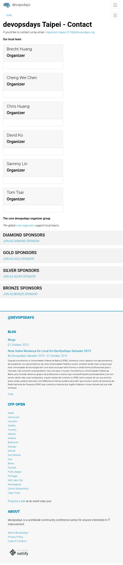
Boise (11, 463)
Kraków (12, 438)
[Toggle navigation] (115, 5)
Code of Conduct (17, 541)
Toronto (12, 429)
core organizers (25, 225)
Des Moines (14, 454)
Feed (10, 394)
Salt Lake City (15, 480)
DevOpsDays (16, 5)
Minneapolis (14, 484)
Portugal (12, 476)
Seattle (11, 425)
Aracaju (12, 446)
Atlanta (12, 433)
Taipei (9, 15)
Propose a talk (16, 501)
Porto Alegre (14, 471)
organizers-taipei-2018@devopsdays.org (70, 32)
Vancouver (13, 417)
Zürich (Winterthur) (18, 488)
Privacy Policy (15, 536)
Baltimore (13, 442)
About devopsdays (18, 532)
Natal (11, 412)
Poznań (12, 467)
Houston (12, 421)
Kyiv (10, 459)
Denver (11, 450)
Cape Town (14, 492)
